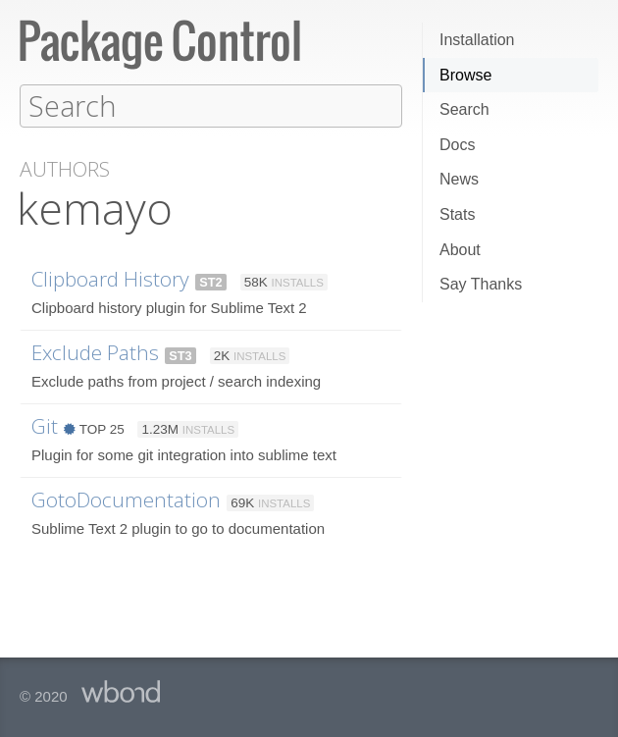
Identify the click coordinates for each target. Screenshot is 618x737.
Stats (457, 214)
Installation (477, 39)
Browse (465, 75)
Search (464, 109)
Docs (457, 144)
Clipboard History (110, 277)
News (459, 179)
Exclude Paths (95, 351)
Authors (65, 168)
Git (44, 425)
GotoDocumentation (126, 498)
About (460, 249)
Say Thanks (480, 284)
